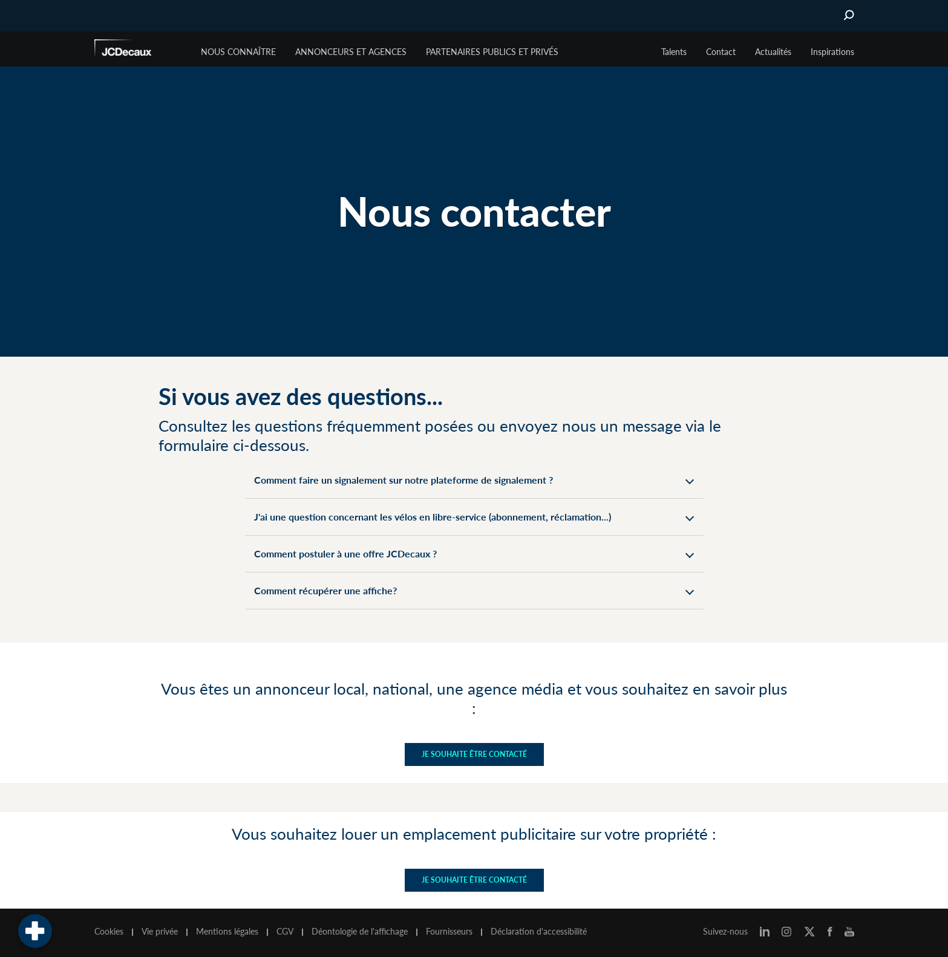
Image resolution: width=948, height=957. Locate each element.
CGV (284, 931)
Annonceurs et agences (351, 52)
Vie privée (160, 931)
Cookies (108, 931)
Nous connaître (238, 52)
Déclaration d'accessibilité (539, 931)
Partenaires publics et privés (492, 52)
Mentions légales (227, 931)
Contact (721, 52)
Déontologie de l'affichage (360, 931)
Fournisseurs (449, 931)
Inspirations (832, 52)
